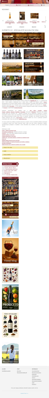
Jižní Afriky (33, 110)
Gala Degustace (35, 371)
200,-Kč (10, 167)
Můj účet (19, 371)
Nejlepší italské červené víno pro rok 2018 (10, 140)
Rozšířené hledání (6, 371)
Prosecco (4, 133)
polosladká (13, 166)
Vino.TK (33, 377)
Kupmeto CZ (33, 100)
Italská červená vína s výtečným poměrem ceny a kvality (13, 144)
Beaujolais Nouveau (36, 372)
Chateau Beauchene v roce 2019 (9, 136)
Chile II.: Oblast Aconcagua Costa (9, 130)
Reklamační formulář (22, 372)
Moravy (45, 102)
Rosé (9, 170)
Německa (13, 112)
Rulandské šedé (11, 169)
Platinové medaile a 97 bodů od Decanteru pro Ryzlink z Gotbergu (15, 141)
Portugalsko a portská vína (7, 131)
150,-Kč (6, 167)
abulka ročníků (14, 174)
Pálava (6, 169)
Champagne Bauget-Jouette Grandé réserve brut (10, 22)
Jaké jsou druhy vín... (8, 171)
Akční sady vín (7, 173)
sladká (16, 166)
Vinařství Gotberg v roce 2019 (8, 134)
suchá (5, 166)
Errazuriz (5, 107)
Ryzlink (16, 169)
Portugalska (22, 112)
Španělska (17, 112)
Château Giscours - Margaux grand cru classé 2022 (22, 22)
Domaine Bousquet (18, 107)
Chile (12, 170)
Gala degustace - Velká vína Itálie (34, 22)
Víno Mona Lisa (35, 376)
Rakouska (34, 112)
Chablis (15, 170)
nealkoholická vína (22, 119)
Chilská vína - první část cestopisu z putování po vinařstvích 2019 (15, 137)
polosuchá (9, 166)
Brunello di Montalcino (6, 143)
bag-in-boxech (19, 117)
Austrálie (39, 110)
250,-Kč (14, 167)
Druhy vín (4, 139)
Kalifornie (8, 112)
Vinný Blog (8, 174)
